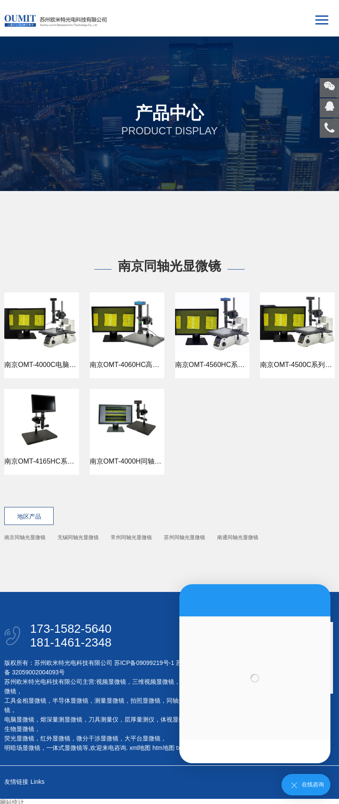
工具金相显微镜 (25, 700)
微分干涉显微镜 (97, 738)
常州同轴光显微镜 (131, 537)
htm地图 (163, 747)
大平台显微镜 (142, 738)
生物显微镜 (19, 728)
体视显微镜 (175, 719)
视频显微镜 (111, 681)
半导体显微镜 (70, 700)
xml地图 (140, 747)
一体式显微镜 (64, 747)
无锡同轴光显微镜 (78, 537)
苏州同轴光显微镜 (184, 537)
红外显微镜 (55, 738)
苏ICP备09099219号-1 (144, 662)
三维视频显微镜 (153, 681)
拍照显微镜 (145, 700)
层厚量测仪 (139, 719)
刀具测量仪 (103, 719)
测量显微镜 (109, 700)
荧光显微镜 (19, 738)
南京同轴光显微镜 (24, 537)
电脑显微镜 (19, 719)
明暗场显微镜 (22, 747)
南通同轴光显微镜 (237, 537)
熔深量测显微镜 (61, 719)
